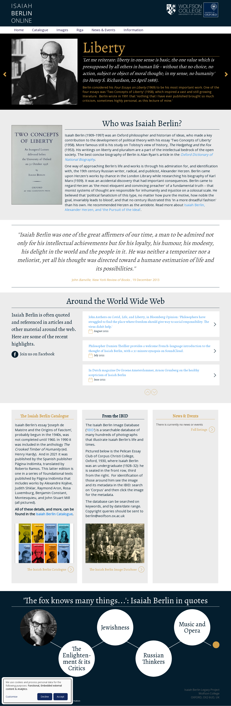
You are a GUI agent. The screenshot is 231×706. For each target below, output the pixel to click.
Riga (79, 30)
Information (133, 30)
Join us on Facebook (33, 354)
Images (62, 30)
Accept (60, 696)
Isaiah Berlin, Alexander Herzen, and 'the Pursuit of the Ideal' (135, 207)
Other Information (71, 700)
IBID (90, 430)
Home (19, 30)
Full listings (199, 429)
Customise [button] (11, 696)
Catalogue (40, 30)
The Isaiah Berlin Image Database (113, 569)
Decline (45, 696)
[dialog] (37, 691)
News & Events (103, 30)
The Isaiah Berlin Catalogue (46, 569)
